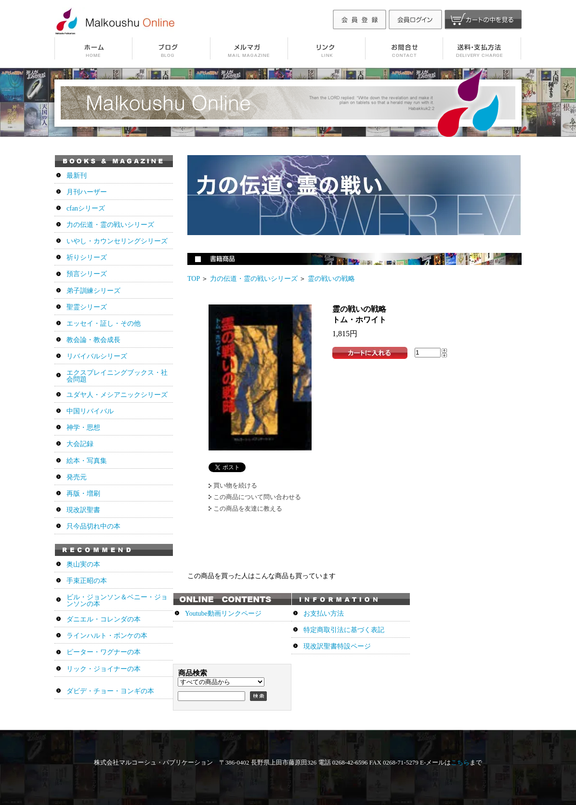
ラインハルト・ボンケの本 (106, 635)
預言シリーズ (86, 273)
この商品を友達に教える (247, 508)
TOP (193, 278)
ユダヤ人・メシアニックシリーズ (117, 394)
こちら (460, 762)
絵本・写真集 (86, 460)
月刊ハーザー (86, 192)
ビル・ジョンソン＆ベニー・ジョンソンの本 (117, 600)
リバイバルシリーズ (96, 356)
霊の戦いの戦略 (331, 278)
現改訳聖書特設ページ (337, 646)
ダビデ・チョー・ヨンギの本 (110, 691)
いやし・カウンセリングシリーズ (117, 241)
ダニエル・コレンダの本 (103, 619)
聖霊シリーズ (86, 307)
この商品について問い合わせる (257, 497)
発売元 (76, 477)
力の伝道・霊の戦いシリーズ (254, 278)
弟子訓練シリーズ (93, 290)
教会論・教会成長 (93, 339)
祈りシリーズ (86, 257)
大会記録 (79, 444)
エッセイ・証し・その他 (103, 323)
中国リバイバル (90, 411)
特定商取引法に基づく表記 (343, 629)
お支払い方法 (323, 613)
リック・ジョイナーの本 (103, 669)
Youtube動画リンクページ (223, 613)
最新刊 (76, 175)
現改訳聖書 (83, 510)
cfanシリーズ (85, 208)
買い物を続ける (235, 485)
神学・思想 (83, 427)
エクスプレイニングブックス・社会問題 (117, 376)
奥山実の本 (83, 564)
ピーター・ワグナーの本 (103, 652)
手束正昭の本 (86, 580)
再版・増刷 (83, 493)
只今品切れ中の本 (93, 526)
